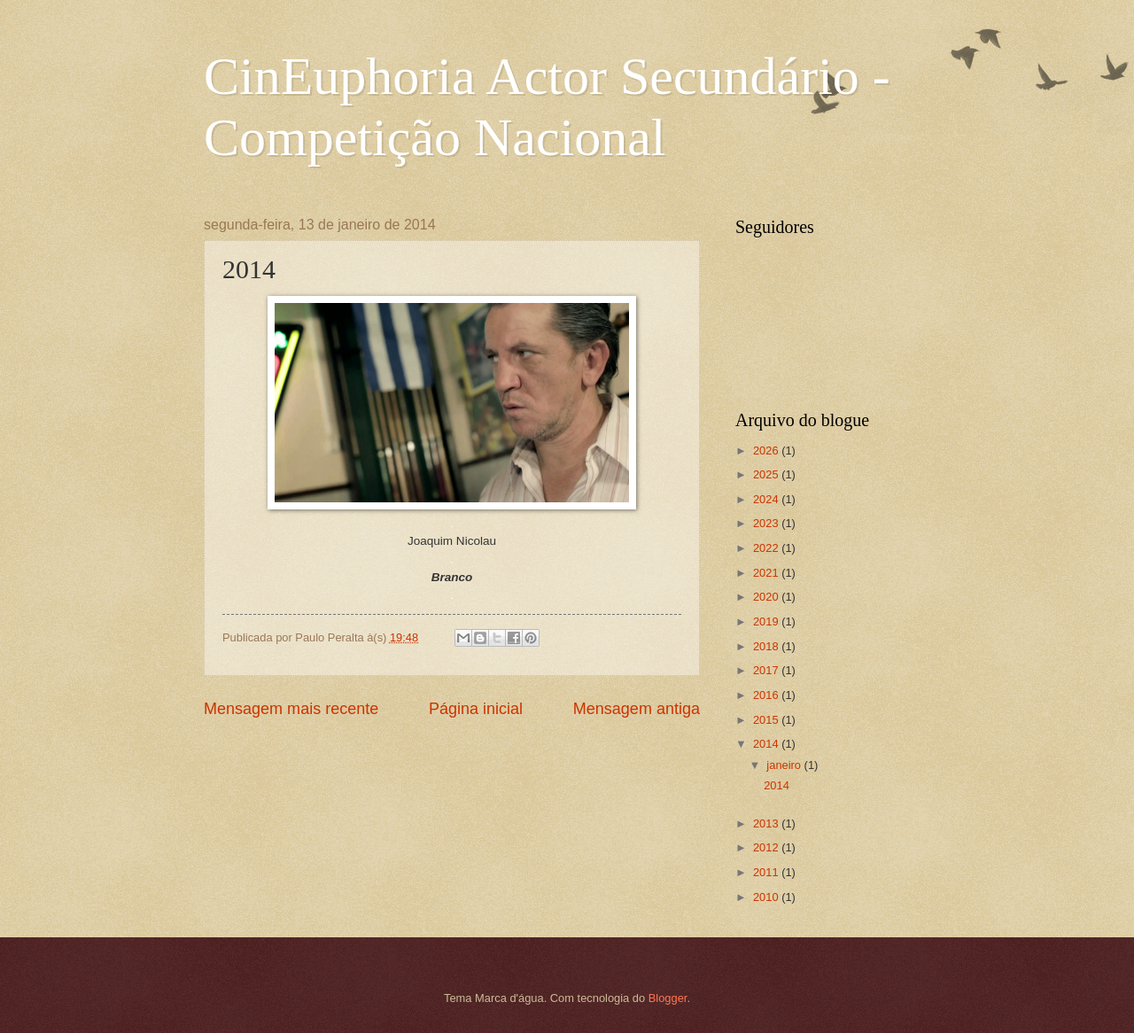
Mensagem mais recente (291, 709)
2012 (767, 847)
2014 (767, 743)
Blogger (668, 998)
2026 (767, 450)
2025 (767, 474)
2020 (767, 596)
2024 (767, 499)
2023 (767, 523)
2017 (767, 670)
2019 (767, 621)
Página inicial (476, 709)
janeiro (785, 765)
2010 (767, 897)
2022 (767, 548)
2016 (767, 695)
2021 (767, 572)
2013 (767, 823)
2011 (767, 872)
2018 (767, 646)
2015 (767, 719)
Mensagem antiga (636, 709)
